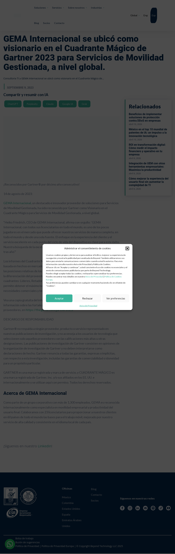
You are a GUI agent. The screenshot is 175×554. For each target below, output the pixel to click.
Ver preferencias (115, 298)
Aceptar (59, 298)
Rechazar (87, 298)
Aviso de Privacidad (94, 276)
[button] (127, 248)
